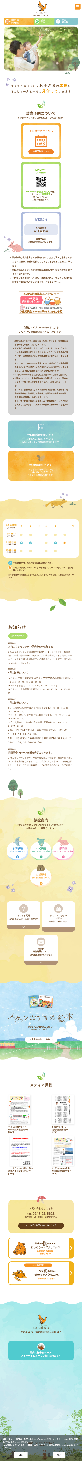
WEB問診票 (65, 21)
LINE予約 (43, 21)
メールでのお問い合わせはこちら (41, 1225)
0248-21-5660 (41, 231)
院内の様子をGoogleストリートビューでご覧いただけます (41, 1354)
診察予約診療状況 (15, 21)
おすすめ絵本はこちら (39, 1039)
